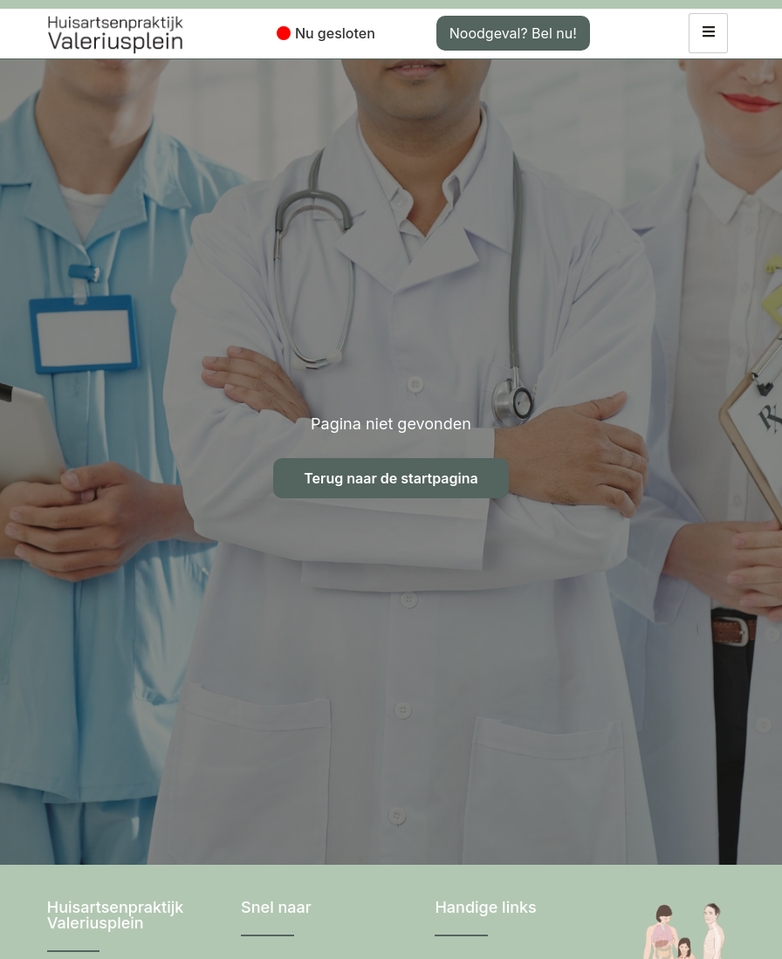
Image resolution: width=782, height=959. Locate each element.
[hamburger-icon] (708, 33)
